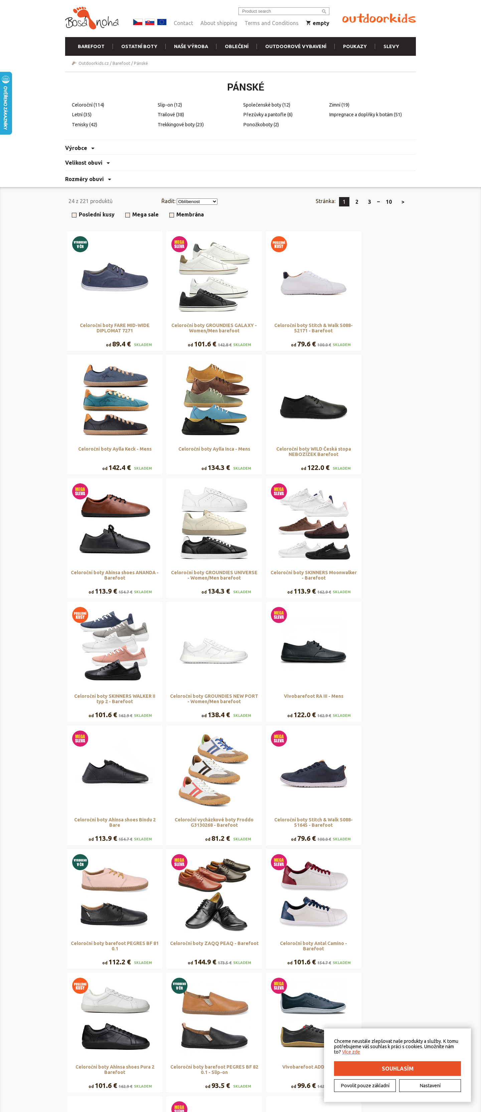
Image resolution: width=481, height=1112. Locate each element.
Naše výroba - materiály (193, 1069)
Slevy (391, 46)
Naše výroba (191, 46)
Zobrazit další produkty (243, 988)
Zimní (339, 105)
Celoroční (88, 105)
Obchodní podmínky (135, 1054)
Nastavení (430, 1085)
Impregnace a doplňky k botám (365, 114)
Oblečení (237, 46)
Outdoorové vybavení (295, 46)
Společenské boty (266, 105)
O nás (77, 1054)
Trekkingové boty (181, 124)
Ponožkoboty (261, 124)
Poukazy (355, 46)
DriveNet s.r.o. (268, 1106)
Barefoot (91, 46)
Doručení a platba (132, 1062)
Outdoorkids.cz (93, 63)
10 (389, 202)
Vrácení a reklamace (134, 1069)
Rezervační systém (188, 1062)
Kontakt (80, 1062)
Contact (183, 23)
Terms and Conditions (272, 23)
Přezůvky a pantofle (268, 114)
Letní (82, 114)
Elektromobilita (87, 1069)
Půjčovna (179, 1054)
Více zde (351, 1052)
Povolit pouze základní (365, 1085)
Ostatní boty (139, 46)
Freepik (306, 1106)
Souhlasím (398, 1069)
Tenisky (84, 124)
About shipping (218, 23)
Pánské (141, 63)
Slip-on (170, 105)
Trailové (171, 114)
